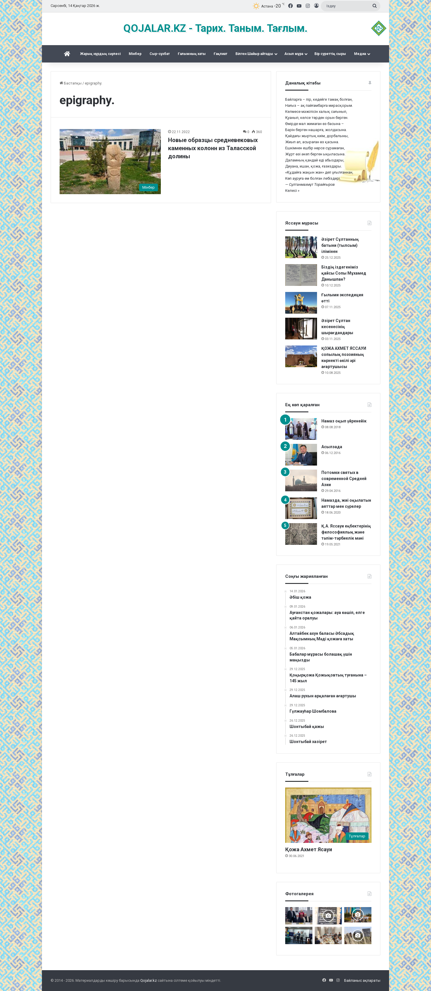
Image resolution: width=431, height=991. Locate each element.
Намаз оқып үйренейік (343, 421)
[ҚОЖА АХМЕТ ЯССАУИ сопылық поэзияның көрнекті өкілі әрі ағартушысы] (301, 356)
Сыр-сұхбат (160, 54)
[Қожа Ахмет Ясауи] (328, 815)
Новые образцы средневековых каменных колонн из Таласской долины (213, 148)
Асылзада (331, 446)
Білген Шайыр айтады (254, 54)
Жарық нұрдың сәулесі (100, 54)
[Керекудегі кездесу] (357, 914)
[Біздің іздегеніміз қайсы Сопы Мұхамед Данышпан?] (301, 275)
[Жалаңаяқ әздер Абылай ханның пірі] (298, 935)
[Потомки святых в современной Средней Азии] (301, 480)
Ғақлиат (220, 54)
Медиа (360, 54)
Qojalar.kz (148, 980)
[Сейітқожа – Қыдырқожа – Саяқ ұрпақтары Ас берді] (328, 935)
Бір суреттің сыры (330, 54)
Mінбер (135, 54)
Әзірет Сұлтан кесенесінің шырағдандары (337, 326)
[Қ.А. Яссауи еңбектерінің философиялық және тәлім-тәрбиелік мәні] (301, 534)
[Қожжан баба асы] (328, 915)
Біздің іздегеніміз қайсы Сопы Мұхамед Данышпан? (343, 273)
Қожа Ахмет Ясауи (308, 849)
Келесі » (292, 190)
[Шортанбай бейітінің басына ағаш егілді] (357, 935)
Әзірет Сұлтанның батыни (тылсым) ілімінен (340, 245)
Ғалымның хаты (192, 54)
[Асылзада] (301, 455)
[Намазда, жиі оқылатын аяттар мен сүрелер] (301, 508)
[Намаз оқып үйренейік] (301, 429)
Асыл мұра (293, 54)
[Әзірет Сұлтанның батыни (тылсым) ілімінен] (301, 247)
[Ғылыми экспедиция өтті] (301, 303)
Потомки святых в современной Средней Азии (343, 478)
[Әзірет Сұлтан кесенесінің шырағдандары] (301, 328)
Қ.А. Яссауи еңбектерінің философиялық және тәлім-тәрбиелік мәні (346, 532)
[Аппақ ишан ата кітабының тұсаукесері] (298, 915)
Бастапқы (71, 83)
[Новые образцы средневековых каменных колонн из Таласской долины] (110, 161)
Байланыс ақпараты (362, 980)
